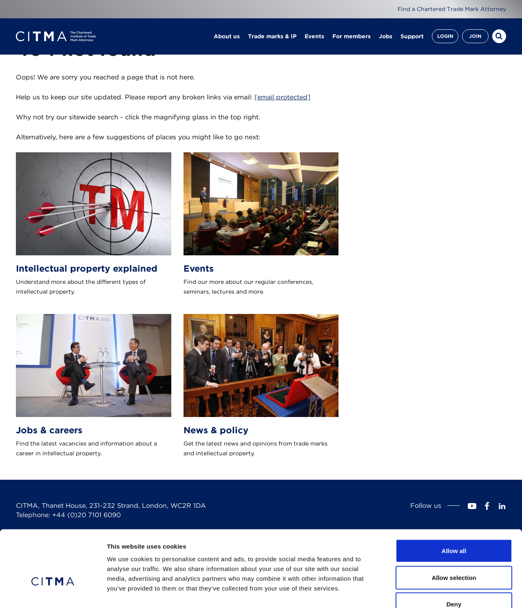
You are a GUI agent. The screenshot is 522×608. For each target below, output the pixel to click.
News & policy (216, 430)
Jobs (385, 36)
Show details (428, 591)
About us (227, 36)
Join (475, 36)
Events (314, 36)
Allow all (454, 501)
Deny (454, 554)
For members (351, 36)
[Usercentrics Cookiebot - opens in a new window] (52, 592)
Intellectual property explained (86, 268)
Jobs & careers (49, 430)
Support (412, 36)
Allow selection (453, 528)
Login (445, 36)
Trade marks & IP (272, 36)
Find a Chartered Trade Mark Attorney (452, 9)
